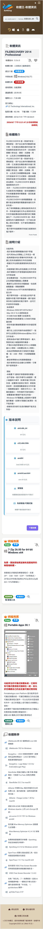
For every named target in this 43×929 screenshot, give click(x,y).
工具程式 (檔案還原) (22, 66)
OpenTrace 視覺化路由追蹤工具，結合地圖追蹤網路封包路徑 (23, 854)
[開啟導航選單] (39, 3)
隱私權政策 (29, 909)
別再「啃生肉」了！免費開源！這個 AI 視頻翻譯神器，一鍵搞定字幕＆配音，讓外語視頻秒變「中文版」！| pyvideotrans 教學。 (23, 883)
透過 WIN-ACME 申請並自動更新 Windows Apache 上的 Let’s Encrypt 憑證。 (23, 809)
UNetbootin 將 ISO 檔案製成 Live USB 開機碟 (22, 742)
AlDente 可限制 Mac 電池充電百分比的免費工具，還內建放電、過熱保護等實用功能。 (23, 791)
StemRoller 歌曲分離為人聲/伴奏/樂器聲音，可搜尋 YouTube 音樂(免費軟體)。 (22, 775)
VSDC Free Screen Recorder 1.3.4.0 (22, 873)
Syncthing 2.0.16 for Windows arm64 (23, 847)
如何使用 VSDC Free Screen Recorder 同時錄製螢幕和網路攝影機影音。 (22, 867)
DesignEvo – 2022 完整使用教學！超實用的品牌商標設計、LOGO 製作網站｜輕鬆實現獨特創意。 (23, 757)
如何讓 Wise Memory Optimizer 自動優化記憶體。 (23, 825)
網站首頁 (13, 909)
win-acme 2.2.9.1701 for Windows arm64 (22, 817)
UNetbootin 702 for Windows (20, 748)
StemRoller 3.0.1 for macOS (20, 782)
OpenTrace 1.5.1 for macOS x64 (21, 860)
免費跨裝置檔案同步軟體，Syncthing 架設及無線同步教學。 (22, 841)
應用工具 (8, 724)
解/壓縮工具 (10, 600)
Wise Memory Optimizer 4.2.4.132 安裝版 (24, 832)
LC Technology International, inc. (20, 106)
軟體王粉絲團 (21, 916)
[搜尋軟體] (21, 19)
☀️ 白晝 (35, 3)
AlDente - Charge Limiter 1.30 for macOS (21, 799)
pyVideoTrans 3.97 (16, 892)
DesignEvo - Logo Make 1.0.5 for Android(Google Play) (21, 765)
